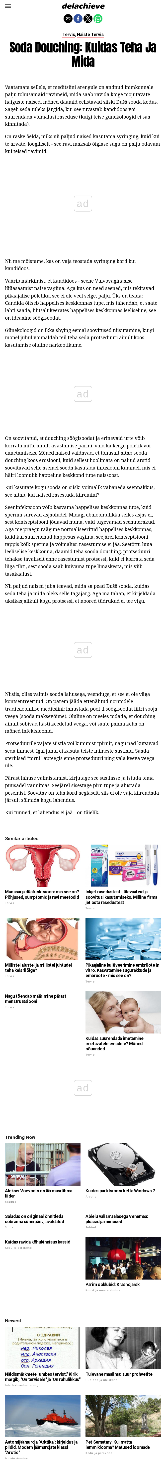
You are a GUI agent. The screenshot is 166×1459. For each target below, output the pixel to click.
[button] (8, 6)
